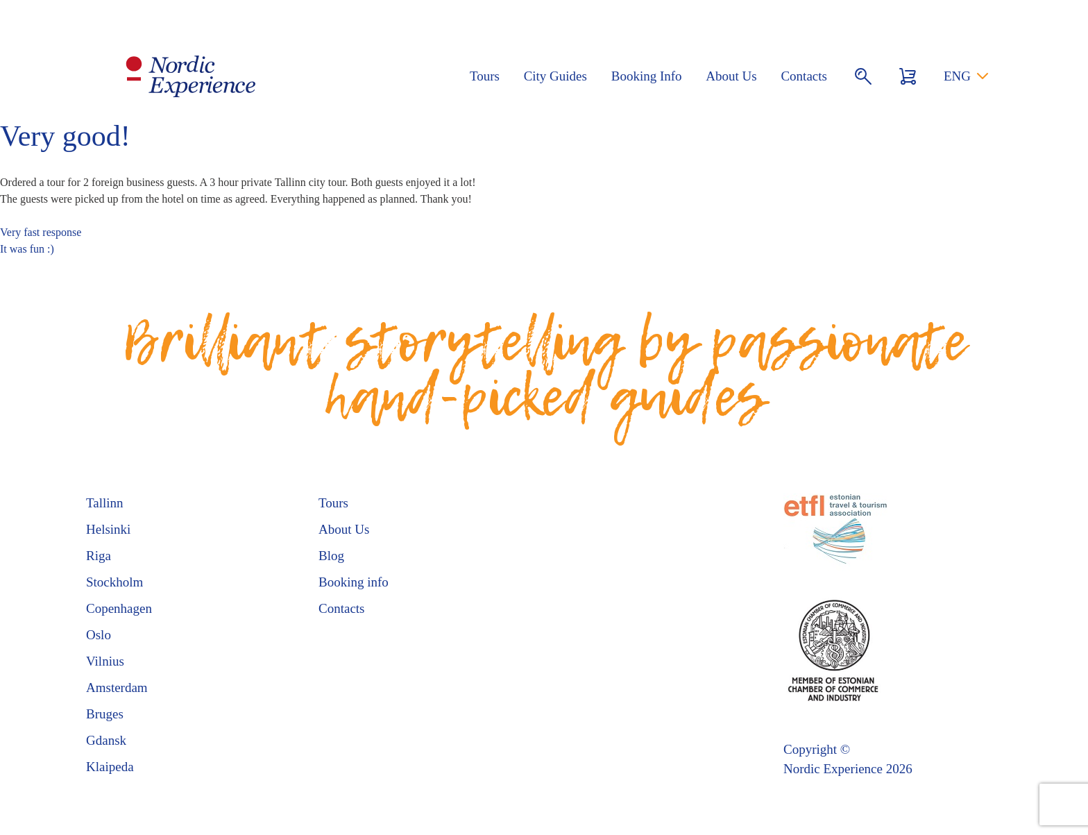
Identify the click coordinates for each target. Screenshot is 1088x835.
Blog (331, 555)
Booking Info (646, 76)
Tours (485, 76)
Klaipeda (110, 766)
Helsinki (108, 529)
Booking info (353, 582)
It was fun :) (27, 249)
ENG (957, 76)
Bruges (105, 714)
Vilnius (105, 661)
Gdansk (106, 740)
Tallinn (105, 503)
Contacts (804, 76)
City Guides (555, 76)
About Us (731, 76)
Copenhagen (119, 608)
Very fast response (40, 232)
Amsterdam (117, 687)
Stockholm (114, 582)
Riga (98, 555)
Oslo (98, 634)
